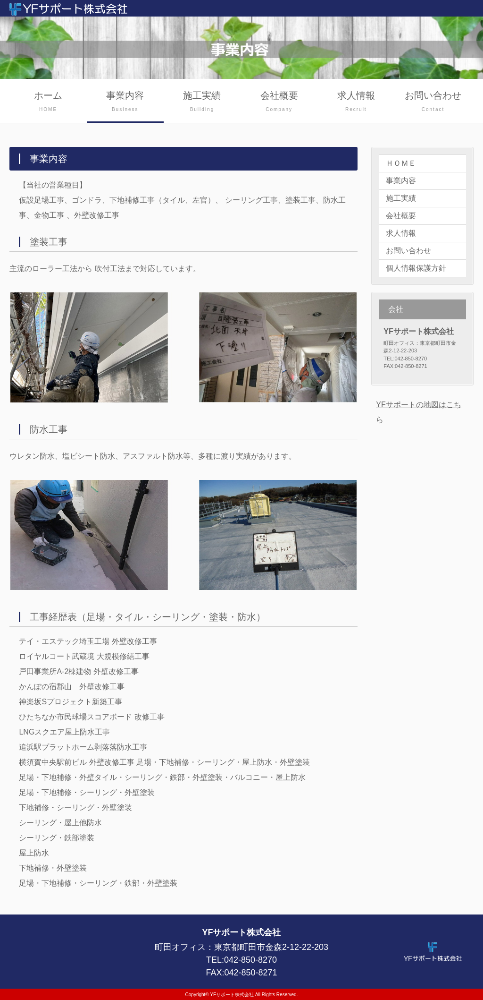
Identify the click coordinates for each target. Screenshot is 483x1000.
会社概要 (279, 102)
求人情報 (355, 102)
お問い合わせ (432, 102)
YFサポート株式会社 (232, 994)
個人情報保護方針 (416, 268)
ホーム (47, 102)
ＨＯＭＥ (401, 163)
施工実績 (202, 102)
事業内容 (125, 102)
